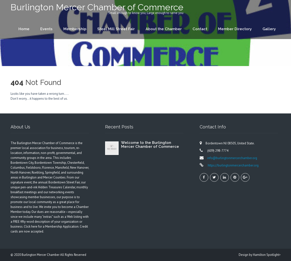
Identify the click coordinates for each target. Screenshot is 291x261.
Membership (74, 29)
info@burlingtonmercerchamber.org (232, 158)
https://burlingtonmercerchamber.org (233, 165)
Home (23, 29)
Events (46, 29)
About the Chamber (164, 29)
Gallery (269, 29)
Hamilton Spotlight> (267, 255)
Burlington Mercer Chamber (41, 255)
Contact (200, 29)
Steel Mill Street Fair (116, 29)
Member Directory (235, 29)
